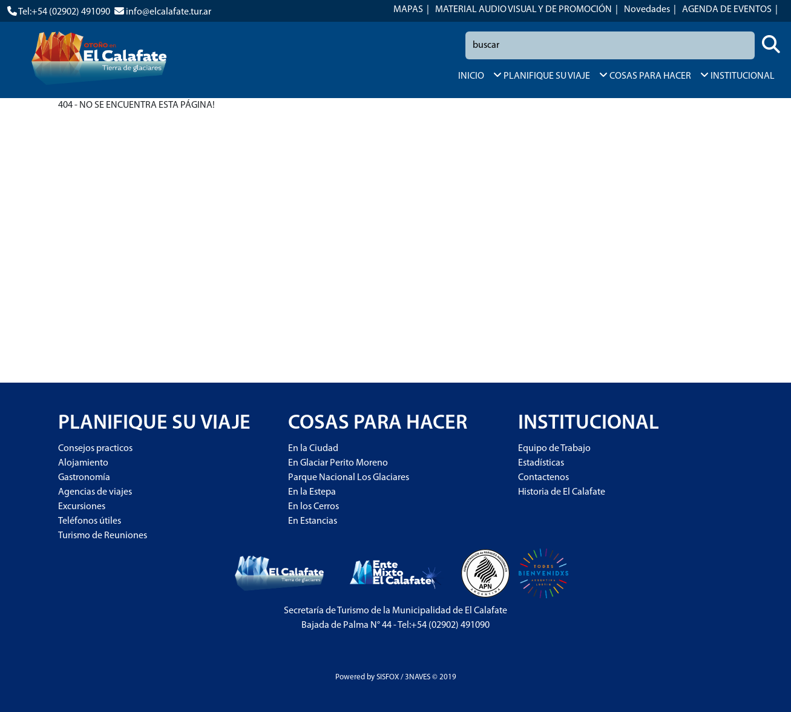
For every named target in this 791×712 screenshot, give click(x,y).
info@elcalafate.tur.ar (168, 12)
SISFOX (387, 677)
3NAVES (417, 677)
